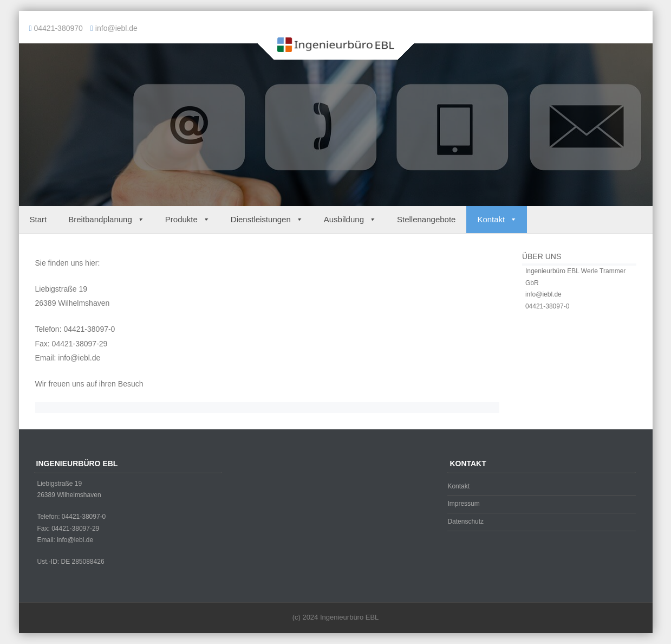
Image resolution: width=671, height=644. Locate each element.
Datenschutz (465, 521)
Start (38, 219)
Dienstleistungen (266, 219)
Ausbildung (349, 219)
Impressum (463, 503)
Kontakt (496, 219)
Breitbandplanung (106, 219)
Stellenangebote (426, 219)
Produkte (187, 219)
